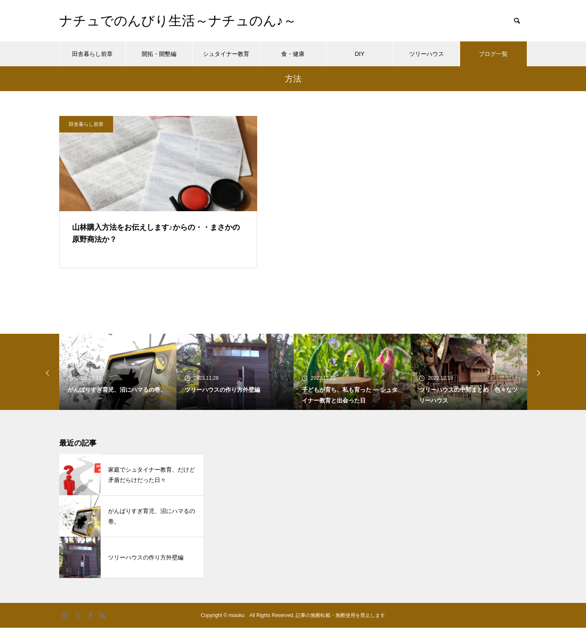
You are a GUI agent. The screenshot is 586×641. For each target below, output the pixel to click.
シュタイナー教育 (226, 54)
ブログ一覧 (493, 54)
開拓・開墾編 (159, 54)
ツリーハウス (426, 54)
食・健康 (292, 54)
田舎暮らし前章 (92, 54)
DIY (359, 54)
